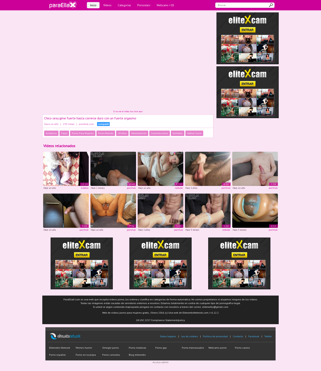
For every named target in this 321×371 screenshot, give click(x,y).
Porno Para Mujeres (83, 133)
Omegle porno (110, 347)
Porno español (57, 354)
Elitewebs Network (59, 347)
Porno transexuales (193, 347)
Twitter (268, 336)
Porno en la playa (86, 354)
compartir (103, 124)
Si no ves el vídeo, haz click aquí (128, 111)
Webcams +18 (165, 5)
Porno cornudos (111, 354)
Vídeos (107, 5)
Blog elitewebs (137, 354)
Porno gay (161, 347)
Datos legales (168, 336)
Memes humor (84, 347)
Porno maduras (137, 347)
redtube (179, 188)
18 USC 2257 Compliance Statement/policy (160, 320)
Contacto (238, 336)
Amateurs (51, 133)
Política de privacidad (215, 336)
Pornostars (143, 5)
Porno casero (242, 347)
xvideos (84, 188)
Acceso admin (161, 362)
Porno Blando (105, 133)
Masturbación (139, 133)
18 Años (122, 133)
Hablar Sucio (194, 133)
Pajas (64, 133)
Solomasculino (159, 133)
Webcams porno (217, 347)
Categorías (124, 5)
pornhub (131, 188)
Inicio (93, 5)
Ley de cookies (189, 336)
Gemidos (178, 133)
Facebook (253, 336)
